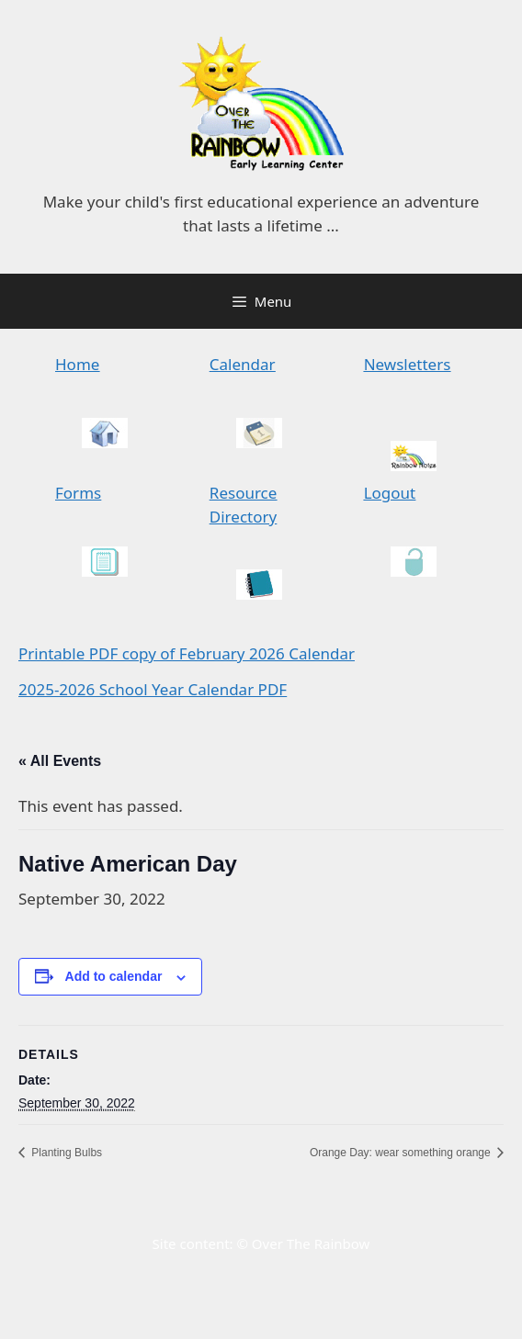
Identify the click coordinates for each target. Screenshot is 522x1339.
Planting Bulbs (65, 1152)
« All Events (59, 761)
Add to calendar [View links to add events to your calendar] (114, 976)
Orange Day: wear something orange (402, 1152)
